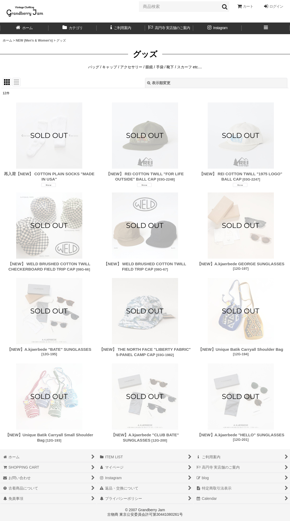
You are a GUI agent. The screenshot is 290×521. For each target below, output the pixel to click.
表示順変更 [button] (158, 83)
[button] (266, 28)
